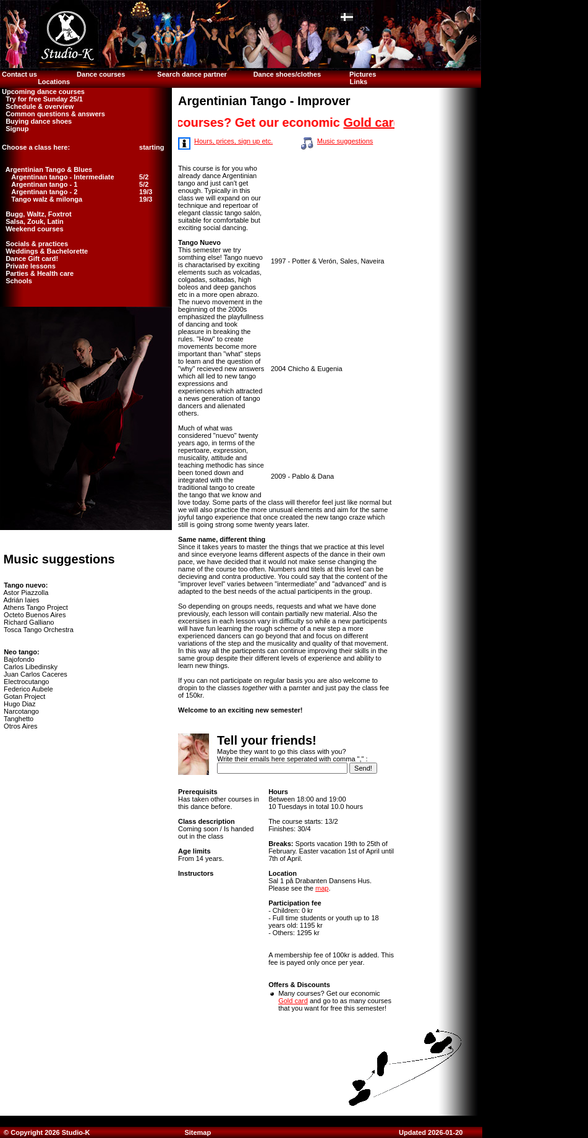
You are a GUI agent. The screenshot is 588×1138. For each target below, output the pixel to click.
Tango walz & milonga (46, 199)
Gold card (378, 122)
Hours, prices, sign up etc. (233, 141)
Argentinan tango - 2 (44, 191)
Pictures (363, 74)
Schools (16, 280)
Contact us (18, 74)
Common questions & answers (52, 114)
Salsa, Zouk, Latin (32, 221)
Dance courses (101, 74)
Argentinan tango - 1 (44, 184)
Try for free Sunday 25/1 (41, 99)
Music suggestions (345, 141)
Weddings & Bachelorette (44, 251)
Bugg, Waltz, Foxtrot (36, 214)
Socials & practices (34, 243)
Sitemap (197, 1132)
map (321, 888)
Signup (14, 128)
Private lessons (28, 266)
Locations (54, 81)
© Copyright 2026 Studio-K (46, 1132)
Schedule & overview (37, 106)
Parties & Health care (37, 273)
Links (358, 81)
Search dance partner (192, 74)
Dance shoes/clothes (287, 74)
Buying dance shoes (36, 121)
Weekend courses (32, 229)
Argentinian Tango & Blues (46, 169)
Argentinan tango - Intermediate (62, 177)
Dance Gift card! (29, 258)
